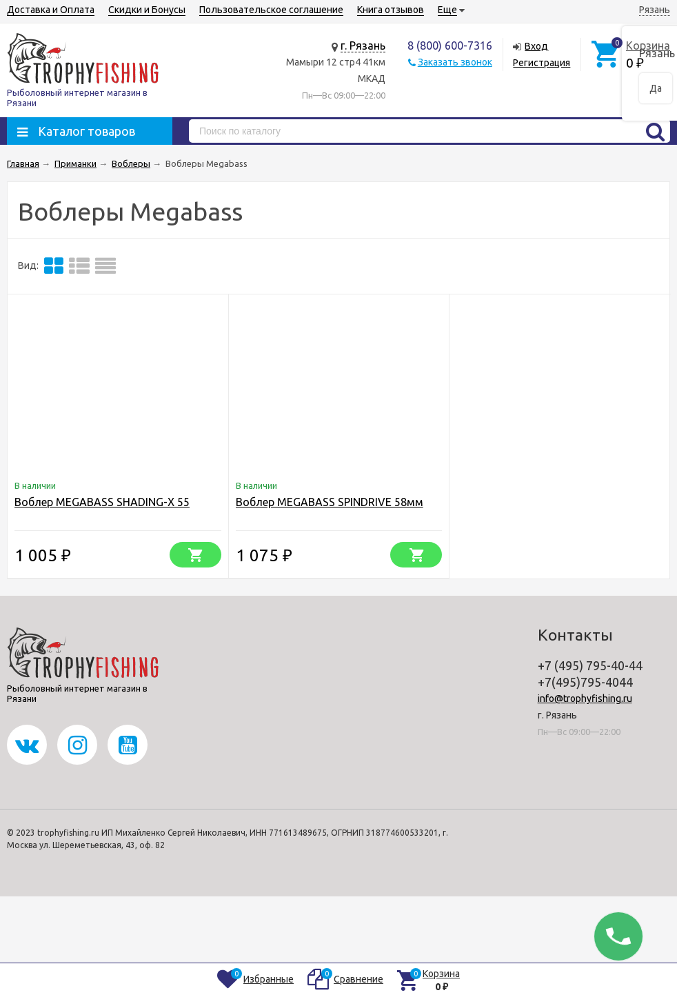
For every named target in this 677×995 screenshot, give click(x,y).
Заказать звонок (455, 62)
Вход (536, 46)
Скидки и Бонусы (146, 9)
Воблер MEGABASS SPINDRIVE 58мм (329, 502)
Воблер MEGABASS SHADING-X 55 (102, 502)
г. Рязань (363, 45)
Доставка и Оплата (50, 9)
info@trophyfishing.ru (585, 698)
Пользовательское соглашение (271, 9)
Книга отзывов (390, 9)
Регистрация (541, 62)
